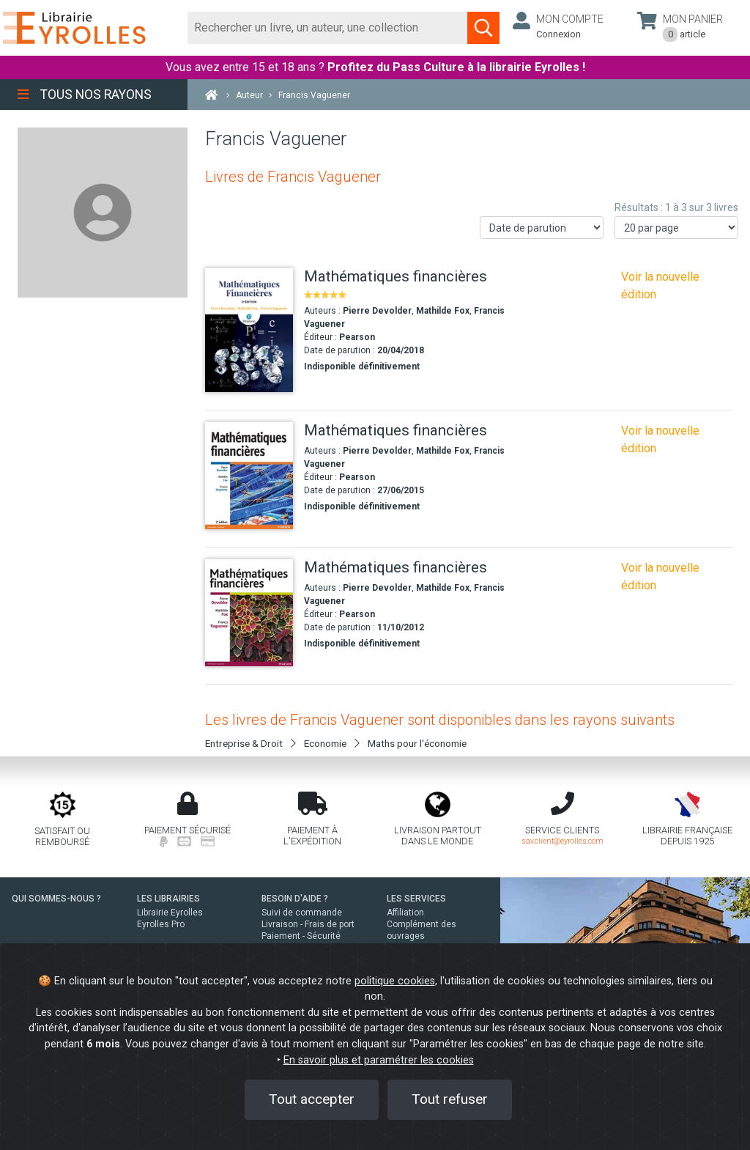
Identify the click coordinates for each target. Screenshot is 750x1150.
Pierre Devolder (377, 311)
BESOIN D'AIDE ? (294, 898)
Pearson (357, 337)
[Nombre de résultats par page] (676, 227)
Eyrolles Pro (161, 924)
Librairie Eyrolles (170, 912)
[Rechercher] (328, 28)
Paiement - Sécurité (301, 936)
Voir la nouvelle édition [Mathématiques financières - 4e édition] (660, 285)
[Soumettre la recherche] (483, 28)
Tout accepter (311, 1099)
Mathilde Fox (442, 311)
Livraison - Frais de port (307, 924)
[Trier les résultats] (542, 227)
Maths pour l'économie (417, 743)
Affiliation (405, 912)
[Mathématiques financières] (249, 330)
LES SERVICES (416, 898)
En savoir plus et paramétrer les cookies (378, 1060)
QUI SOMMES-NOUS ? (56, 898)
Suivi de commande (301, 912)
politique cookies (394, 981)
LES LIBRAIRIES (168, 898)
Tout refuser (450, 1099)
